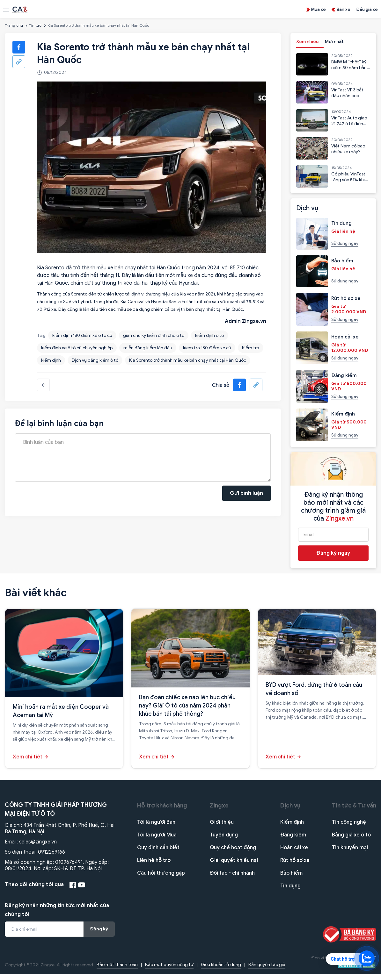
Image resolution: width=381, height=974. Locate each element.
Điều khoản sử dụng (221, 964)
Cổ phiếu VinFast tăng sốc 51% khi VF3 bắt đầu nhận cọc (349, 182)
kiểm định (51, 360)
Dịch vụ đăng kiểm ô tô (95, 360)
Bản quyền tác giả (266, 964)
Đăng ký (99, 929)
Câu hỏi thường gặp (161, 873)
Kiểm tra (250, 348)
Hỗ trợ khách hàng (162, 805)
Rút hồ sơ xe (295, 860)
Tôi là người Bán (156, 822)
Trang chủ (14, 25)
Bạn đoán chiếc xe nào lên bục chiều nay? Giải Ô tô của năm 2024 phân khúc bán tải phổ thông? (187, 705)
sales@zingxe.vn (38, 842)
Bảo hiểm (291, 873)
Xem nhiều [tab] (307, 41)
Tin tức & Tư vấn (354, 805)
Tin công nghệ (349, 822)
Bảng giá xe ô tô (351, 835)
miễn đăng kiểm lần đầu (147, 348)
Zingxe (219, 805)
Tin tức (35, 25)
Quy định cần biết (158, 847)
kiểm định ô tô (209, 335)
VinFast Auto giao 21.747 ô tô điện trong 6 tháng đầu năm (350, 126)
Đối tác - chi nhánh (232, 873)
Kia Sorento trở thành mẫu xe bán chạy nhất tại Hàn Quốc (187, 360)
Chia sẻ (220, 385)
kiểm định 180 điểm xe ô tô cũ (82, 335)
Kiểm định (292, 822)
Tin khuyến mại (350, 847)
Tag (41, 335)
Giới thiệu (222, 822)
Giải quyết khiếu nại (234, 860)
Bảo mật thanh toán (117, 964)
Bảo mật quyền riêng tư (169, 964)
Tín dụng (290, 886)
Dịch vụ (290, 805)
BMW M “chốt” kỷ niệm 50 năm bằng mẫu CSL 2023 (350, 67)
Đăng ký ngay (333, 553)
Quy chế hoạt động (233, 847)
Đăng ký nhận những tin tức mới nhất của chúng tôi (57, 910)
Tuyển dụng (224, 835)
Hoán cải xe (294, 847)
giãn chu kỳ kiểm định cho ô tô (153, 335)
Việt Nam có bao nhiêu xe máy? (348, 148)
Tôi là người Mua (157, 835)
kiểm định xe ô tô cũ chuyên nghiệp (77, 348)
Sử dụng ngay (344, 243)
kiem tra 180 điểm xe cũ (207, 348)
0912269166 (51, 852)
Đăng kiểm (293, 835)
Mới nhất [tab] (334, 41)
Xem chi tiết (27, 757)
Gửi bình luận (246, 493)
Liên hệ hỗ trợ (154, 860)
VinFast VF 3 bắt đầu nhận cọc (347, 92)
